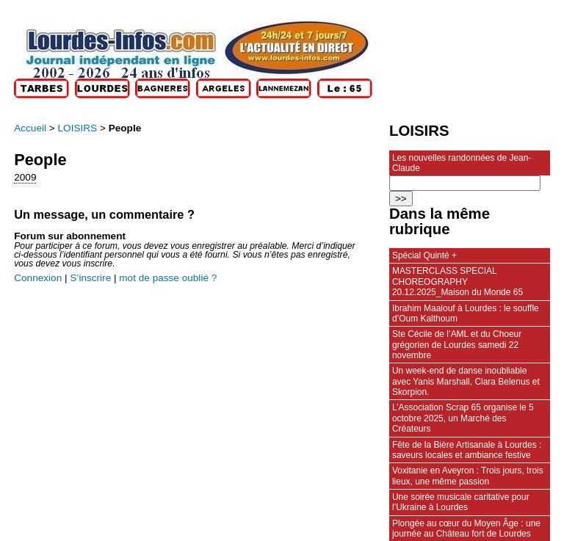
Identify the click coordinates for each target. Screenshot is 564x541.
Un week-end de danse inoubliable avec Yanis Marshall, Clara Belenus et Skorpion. (466, 381)
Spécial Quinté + (424, 255)
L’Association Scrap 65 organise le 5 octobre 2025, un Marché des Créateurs (463, 418)
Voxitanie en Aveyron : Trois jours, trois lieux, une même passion (467, 475)
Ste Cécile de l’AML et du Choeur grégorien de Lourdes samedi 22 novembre (456, 344)
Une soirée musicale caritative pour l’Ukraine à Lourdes (460, 502)
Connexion (38, 277)
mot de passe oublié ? (168, 277)
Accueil (30, 128)
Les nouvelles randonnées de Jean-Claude (461, 163)
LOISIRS (78, 128)
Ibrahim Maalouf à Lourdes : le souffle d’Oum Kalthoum (465, 313)
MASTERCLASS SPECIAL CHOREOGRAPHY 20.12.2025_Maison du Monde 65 (457, 281)
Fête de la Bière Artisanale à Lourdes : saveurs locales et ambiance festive (466, 450)
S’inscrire (90, 277)
